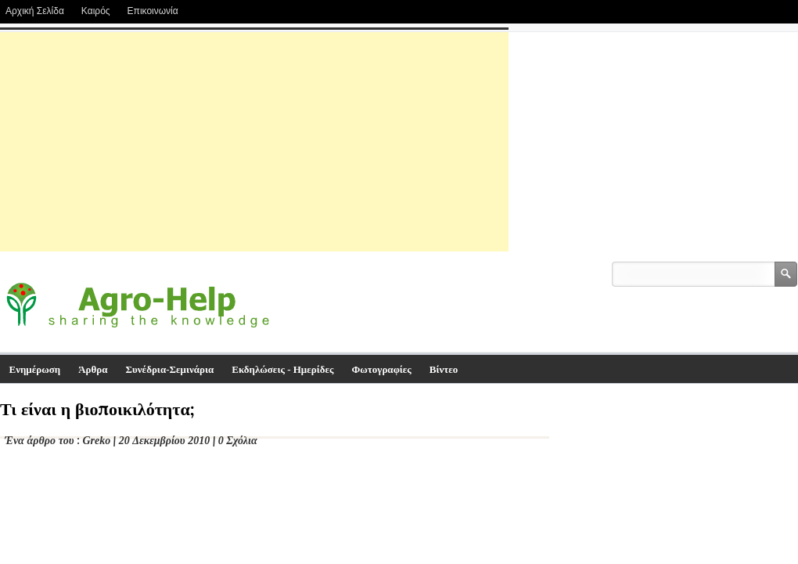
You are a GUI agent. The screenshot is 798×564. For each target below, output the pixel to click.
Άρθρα (92, 369)
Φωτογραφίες (382, 369)
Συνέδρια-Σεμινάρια (170, 369)
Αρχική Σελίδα (34, 10)
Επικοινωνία (153, 10)
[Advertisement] (254, 141)
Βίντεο (444, 369)
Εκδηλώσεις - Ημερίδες (282, 369)
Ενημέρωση (35, 369)
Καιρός (95, 10)
